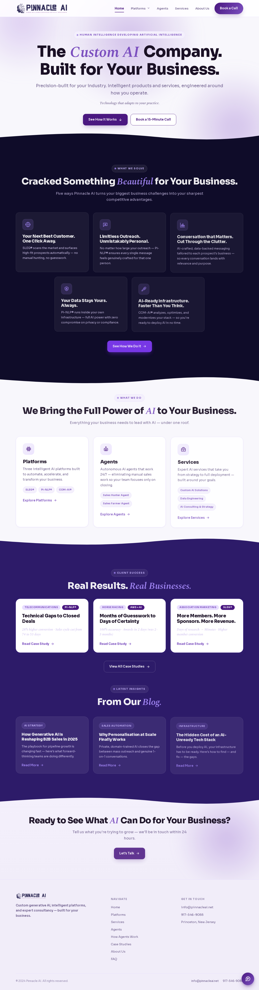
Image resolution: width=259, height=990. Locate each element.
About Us (202, 8)
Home (119, 8)
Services (181, 8)
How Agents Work (124, 937)
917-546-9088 (192, 915)
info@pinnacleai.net (197, 907)
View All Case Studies (129, 671)
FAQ (114, 959)
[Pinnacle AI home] (42, 8)
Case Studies (121, 944)
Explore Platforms (40, 505)
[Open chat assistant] (248, 979)
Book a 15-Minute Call (153, 120)
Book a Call (229, 8)
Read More (33, 770)
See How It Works (105, 120)
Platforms (140, 8)
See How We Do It (129, 351)
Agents (162, 8)
